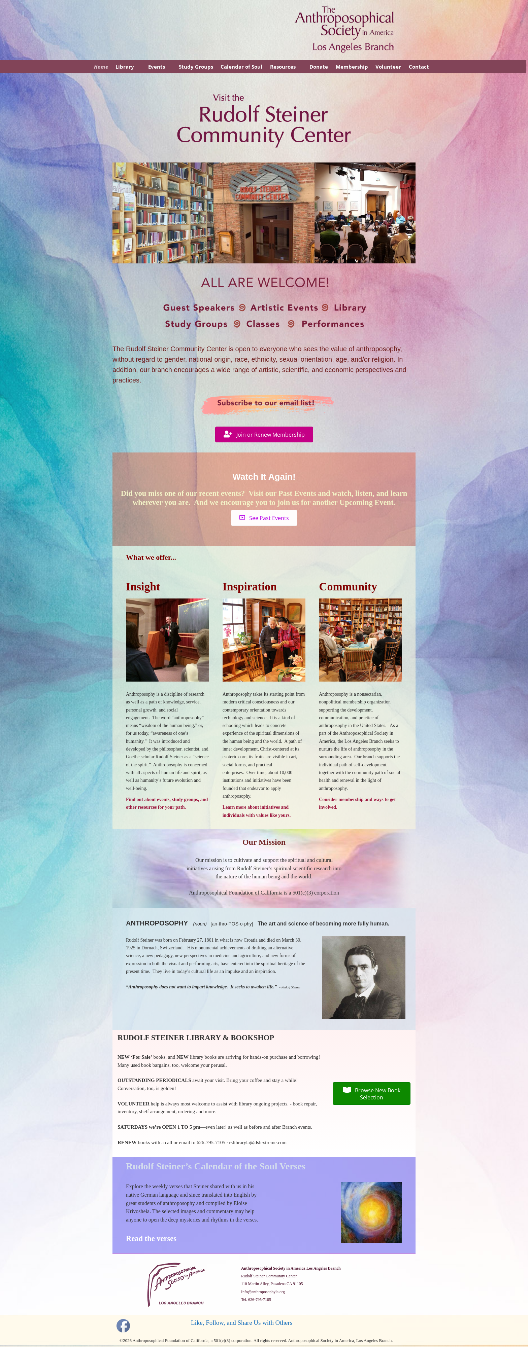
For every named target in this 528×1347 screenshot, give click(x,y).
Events (156, 66)
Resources (283, 66)
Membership (352, 66)
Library (125, 66)
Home (101, 66)
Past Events (297, 493)
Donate (318, 66)
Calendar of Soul (241, 66)
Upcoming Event (366, 502)
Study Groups (196, 66)
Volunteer (388, 66)
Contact (419, 66)
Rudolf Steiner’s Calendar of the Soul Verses (215, 1166)
